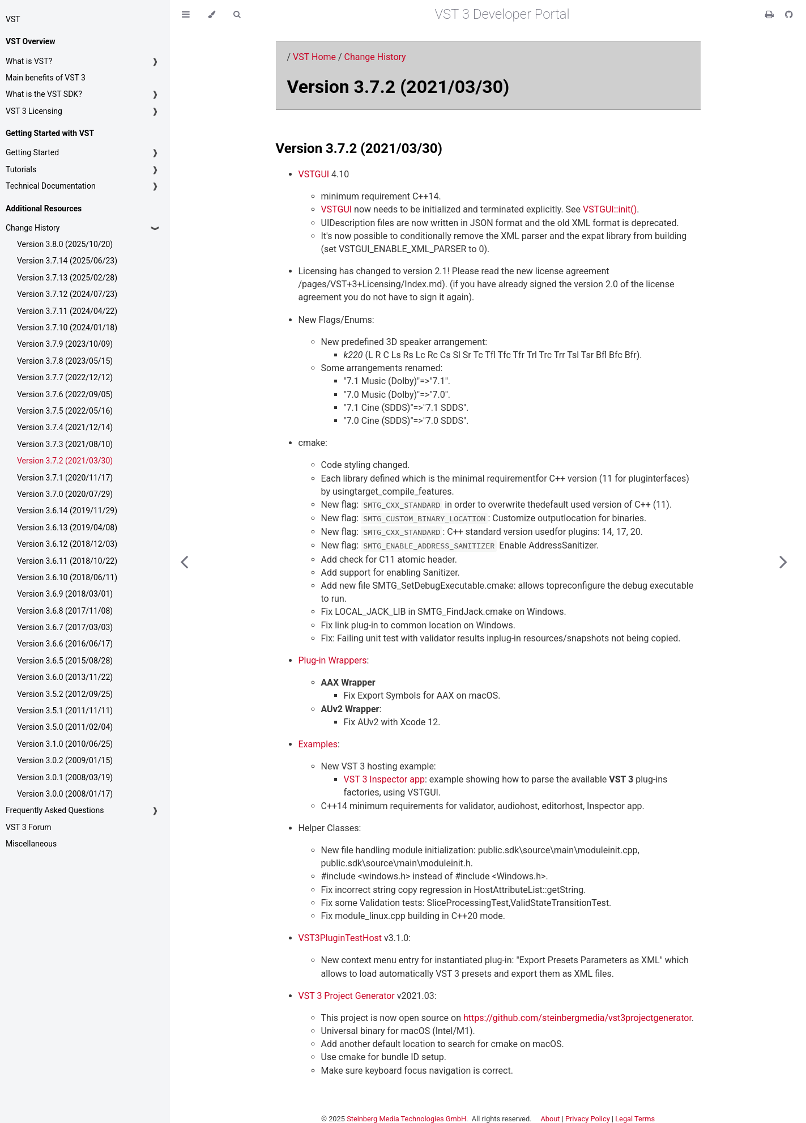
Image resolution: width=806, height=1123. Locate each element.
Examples (318, 744)
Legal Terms (635, 1119)
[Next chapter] (783, 561)
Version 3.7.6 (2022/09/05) (65, 394)
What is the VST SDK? (44, 94)
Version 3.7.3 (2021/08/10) (65, 444)
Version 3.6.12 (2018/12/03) (67, 543)
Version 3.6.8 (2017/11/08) (65, 610)
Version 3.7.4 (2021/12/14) (65, 427)
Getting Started (32, 152)
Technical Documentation (51, 185)
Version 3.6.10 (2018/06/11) (67, 577)
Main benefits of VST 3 (46, 77)
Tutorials (21, 169)
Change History (32, 227)
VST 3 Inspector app (384, 779)
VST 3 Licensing (34, 111)
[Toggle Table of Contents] (186, 14)
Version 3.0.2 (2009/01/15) (65, 760)
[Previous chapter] (184, 561)
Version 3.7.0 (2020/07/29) (65, 494)
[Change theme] (211, 14)
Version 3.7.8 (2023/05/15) (65, 360)
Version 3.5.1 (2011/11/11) (65, 710)
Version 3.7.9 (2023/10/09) (65, 343)
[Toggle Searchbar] (236, 14)
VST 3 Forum (28, 827)
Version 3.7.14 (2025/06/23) (67, 260)
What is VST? (29, 61)
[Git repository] (789, 14)
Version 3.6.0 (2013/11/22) (65, 677)
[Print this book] (771, 14)
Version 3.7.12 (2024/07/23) (67, 294)
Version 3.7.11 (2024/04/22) (67, 311)
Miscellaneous (31, 843)
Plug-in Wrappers (332, 660)
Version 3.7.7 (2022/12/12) (65, 377)
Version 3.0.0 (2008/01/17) (65, 793)
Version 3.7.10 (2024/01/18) (67, 327)
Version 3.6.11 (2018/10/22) (67, 560)
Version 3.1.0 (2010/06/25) (65, 743)
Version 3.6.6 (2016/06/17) (65, 643)
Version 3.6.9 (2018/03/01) (65, 593)
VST (13, 19)
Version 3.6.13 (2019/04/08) (67, 527)
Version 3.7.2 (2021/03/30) (65, 460)
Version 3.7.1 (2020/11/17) (65, 477)
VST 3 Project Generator (346, 995)
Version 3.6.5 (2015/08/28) (65, 660)
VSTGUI (314, 174)
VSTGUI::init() (610, 209)
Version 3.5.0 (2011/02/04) (65, 726)
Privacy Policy (587, 1119)
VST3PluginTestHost (340, 938)
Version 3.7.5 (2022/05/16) (65, 410)
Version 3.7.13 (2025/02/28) (67, 277)
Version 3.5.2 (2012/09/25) (65, 694)
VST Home (314, 57)
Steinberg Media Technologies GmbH (406, 1119)
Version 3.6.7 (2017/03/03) (65, 627)
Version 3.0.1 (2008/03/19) (65, 777)
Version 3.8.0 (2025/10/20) (65, 244)
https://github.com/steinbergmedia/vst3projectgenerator (577, 1018)
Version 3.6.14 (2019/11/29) (67, 510)
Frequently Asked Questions (55, 810)
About (550, 1119)
